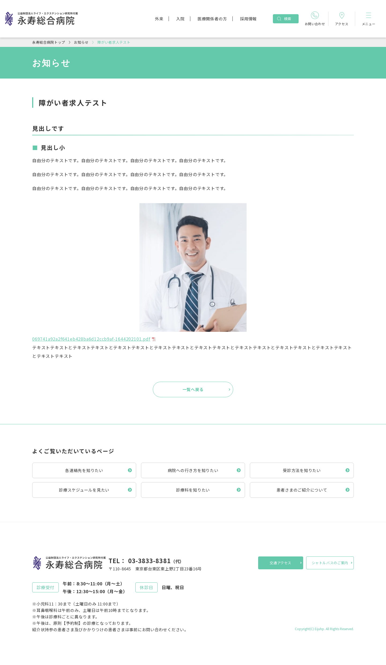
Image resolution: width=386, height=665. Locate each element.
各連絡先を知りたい (84, 470)
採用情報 (248, 18)
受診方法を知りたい (302, 470)
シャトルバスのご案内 (330, 562)
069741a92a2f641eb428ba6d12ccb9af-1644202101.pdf (91, 339)
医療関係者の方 (212, 18)
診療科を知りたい (193, 490)
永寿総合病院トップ (48, 42)
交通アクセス (280, 562)
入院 (180, 18)
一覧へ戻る (193, 389)
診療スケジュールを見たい (84, 490)
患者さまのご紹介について (302, 490)
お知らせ (81, 42)
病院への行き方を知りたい (193, 470)
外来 (159, 18)
